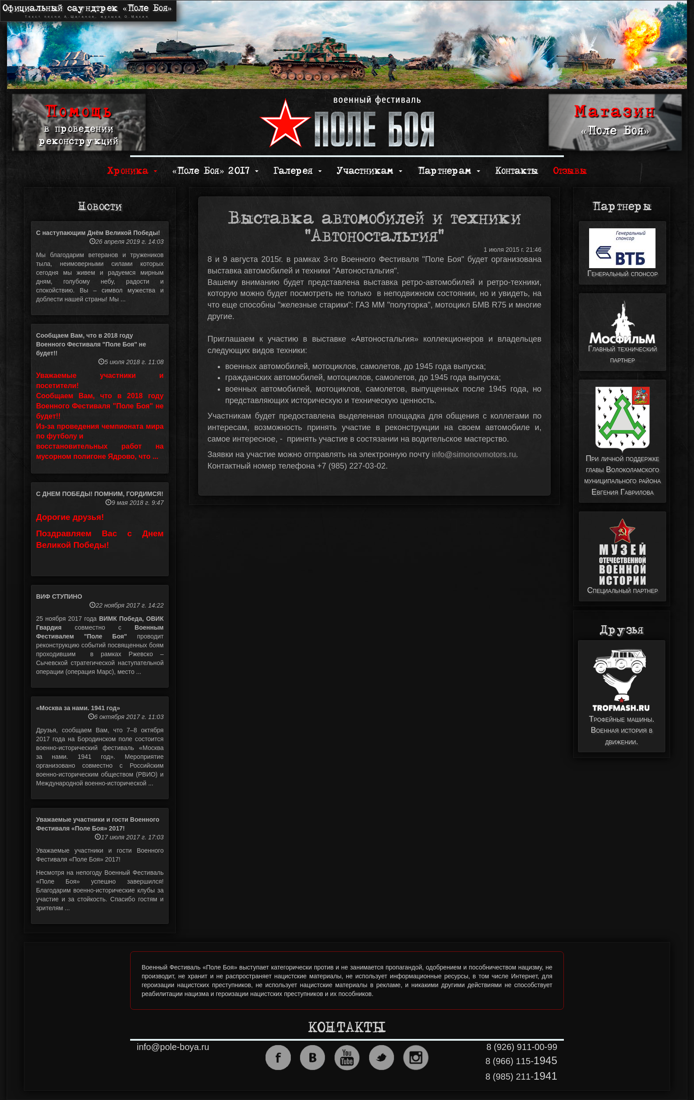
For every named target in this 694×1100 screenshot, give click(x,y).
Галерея (298, 171)
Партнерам (448, 171)
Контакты (516, 171)
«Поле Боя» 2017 (215, 171)
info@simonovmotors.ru (474, 454)
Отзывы (570, 171)
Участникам (369, 171)
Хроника (132, 171)
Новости (100, 207)
